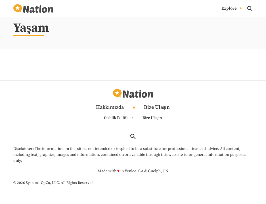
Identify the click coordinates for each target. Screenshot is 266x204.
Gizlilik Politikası (118, 117)
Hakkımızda (110, 107)
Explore (229, 8)
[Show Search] (250, 8)
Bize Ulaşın (157, 107)
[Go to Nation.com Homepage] (33, 8)
